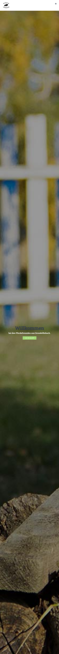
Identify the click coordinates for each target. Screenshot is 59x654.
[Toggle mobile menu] (56, 4)
